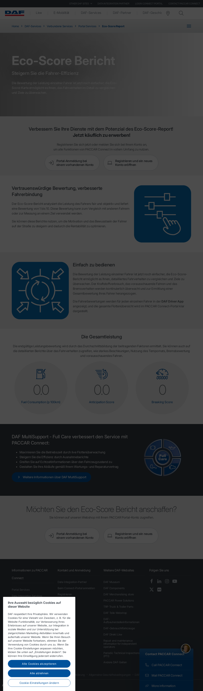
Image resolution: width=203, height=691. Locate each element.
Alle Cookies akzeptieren (39, 684)
